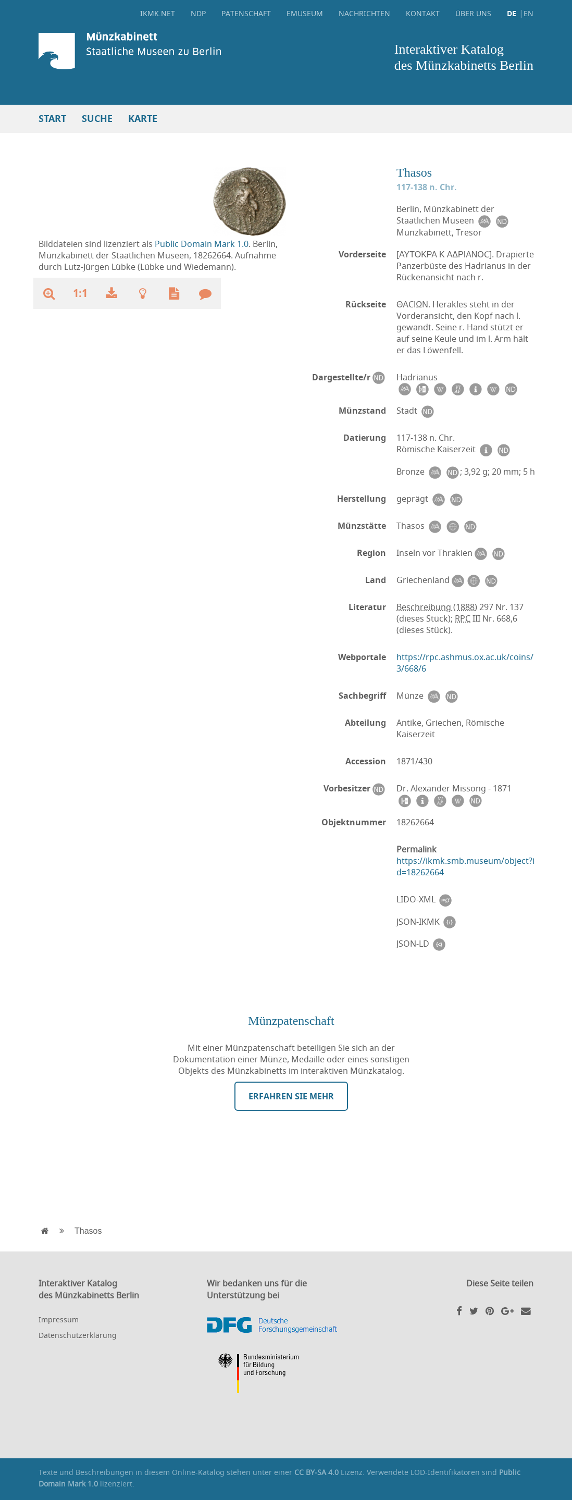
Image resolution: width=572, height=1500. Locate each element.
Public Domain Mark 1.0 (201, 244)
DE (511, 13)
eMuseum (305, 13)
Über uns (473, 13)
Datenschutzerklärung (78, 1335)
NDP (198, 13)
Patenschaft (246, 13)
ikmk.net (157, 13)
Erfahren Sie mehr (291, 1096)
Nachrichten (364, 13)
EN (528, 13)
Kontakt (423, 13)
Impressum (59, 1319)
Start (52, 118)
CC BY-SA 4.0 (316, 1472)
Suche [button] (97, 118)
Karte (142, 118)
